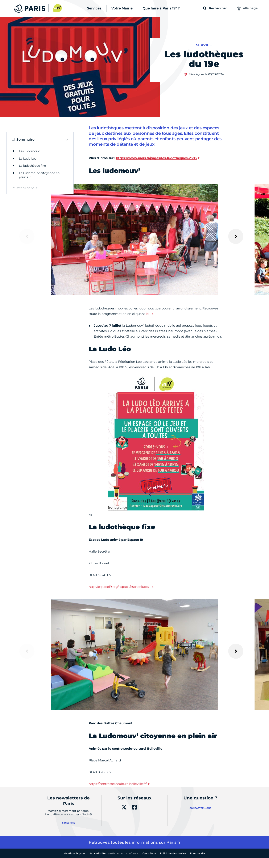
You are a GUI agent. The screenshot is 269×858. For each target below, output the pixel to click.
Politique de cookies (173, 853)
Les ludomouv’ (29, 151)
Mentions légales (74, 853)
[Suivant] (235, 236)
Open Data (149, 853)
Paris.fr (173, 842)
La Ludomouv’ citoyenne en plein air (39, 175)
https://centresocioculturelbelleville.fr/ (118, 784)
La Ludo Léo (28, 158)
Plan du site (198, 853)
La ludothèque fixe (32, 166)
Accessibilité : (114, 853)
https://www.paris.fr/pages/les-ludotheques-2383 (156, 158)
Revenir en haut (26, 188)
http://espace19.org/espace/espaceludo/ (119, 587)
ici (147, 314)
